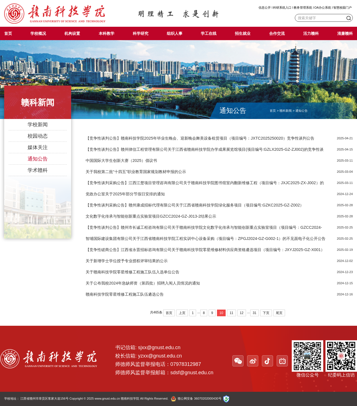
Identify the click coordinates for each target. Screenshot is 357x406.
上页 (182, 313)
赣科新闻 (285, 110)
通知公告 (38, 159)
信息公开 (265, 7)
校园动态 (38, 136)
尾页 (279, 313)
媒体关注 (38, 147)
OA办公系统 (322, 7)
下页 (266, 313)
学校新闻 (38, 124)
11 (231, 313)
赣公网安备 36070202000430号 (199, 398)
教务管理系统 (303, 7)
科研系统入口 (282, 7)
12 (241, 313)
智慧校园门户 (342, 7)
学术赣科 (38, 170)
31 (254, 313)
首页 (273, 110)
